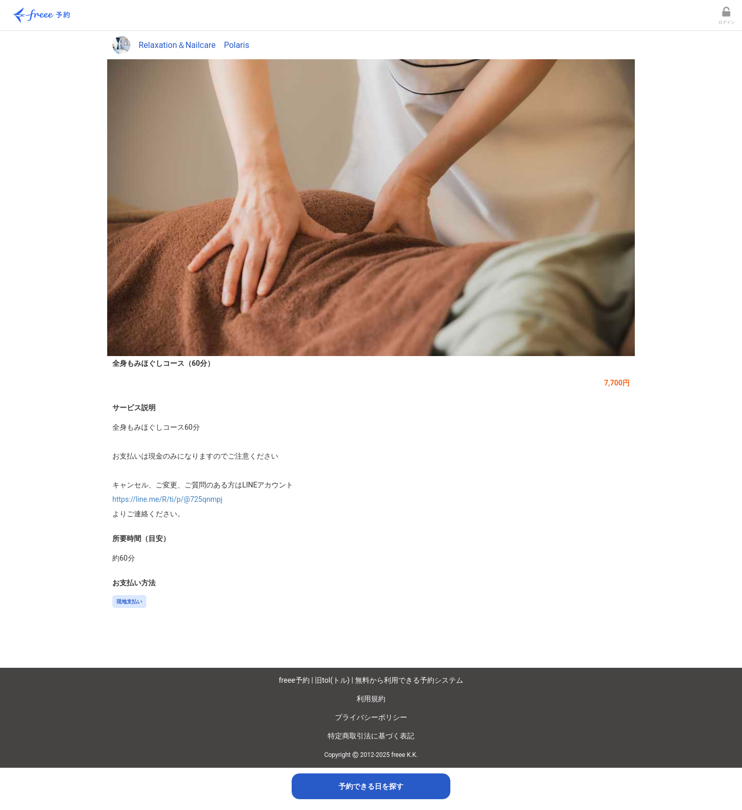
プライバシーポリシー (371, 717)
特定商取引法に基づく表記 (371, 736)
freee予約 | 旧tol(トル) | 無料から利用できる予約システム (371, 680)
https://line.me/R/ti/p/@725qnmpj (167, 499)
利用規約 (371, 699)
